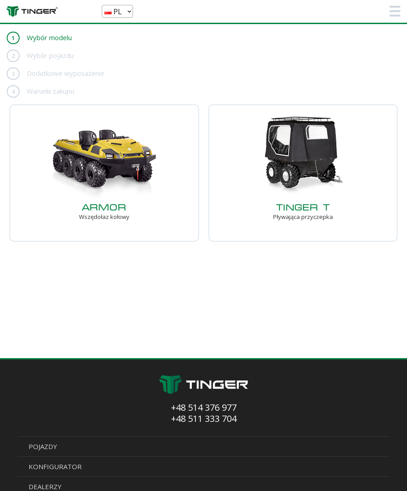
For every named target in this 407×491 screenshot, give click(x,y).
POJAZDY (43, 446)
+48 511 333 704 (204, 419)
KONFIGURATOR (55, 466)
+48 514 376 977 (204, 407)
